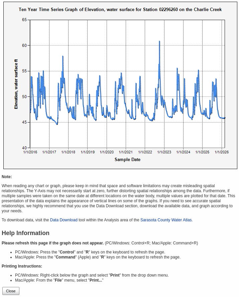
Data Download (64, 220)
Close (11, 291)
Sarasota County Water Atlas (166, 220)
